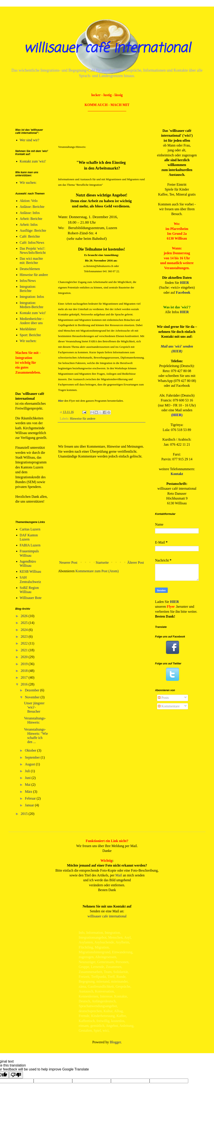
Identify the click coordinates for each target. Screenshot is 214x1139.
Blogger (115, 1042)
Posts (163, 697)
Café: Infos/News (32, 242)
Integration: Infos (32, 296)
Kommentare (169, 706)
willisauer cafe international (107, 916)
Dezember (32, 690)
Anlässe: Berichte (32, 206)
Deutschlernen (30, 269)
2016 (25, 684)
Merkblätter (28, 329)
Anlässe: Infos (30, 213)
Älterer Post (135, 562)
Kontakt (177, 474)
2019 (25, 664)
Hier (61, 400)
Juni (28, 778)
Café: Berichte (30, 236)
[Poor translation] (16, 1075)
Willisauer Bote (30, 598)
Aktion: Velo (29, 201)
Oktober (31, 750)
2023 (25, 636)
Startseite (102, 562)
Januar (30, 805)
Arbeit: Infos (29, 224)
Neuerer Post (68, 562)
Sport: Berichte (30, 335)
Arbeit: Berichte (31, 219)
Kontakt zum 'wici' (33, 161)
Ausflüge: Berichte (33, 230)
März (29, 791)
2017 (25, 677)
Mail (118, 875)
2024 (25, 630)
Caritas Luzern (30, 529)
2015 (25, 814)
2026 (25, 616)
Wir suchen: (28, 182)
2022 (25, 643)
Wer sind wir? (29, 140)
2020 (25, 657)
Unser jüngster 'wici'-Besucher (34, 707)
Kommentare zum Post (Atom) (97, 571)
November (33, 697)
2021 (25, 650)
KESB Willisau (30, 571)
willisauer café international (107, 48)
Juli (28, 771)
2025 (25, 623)
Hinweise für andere (82, 418)
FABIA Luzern (30, 545)
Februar (31, 798)
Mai (28, 784)
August (30, 764)
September (33, 757)
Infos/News (28, 281)
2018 (25, 671)
